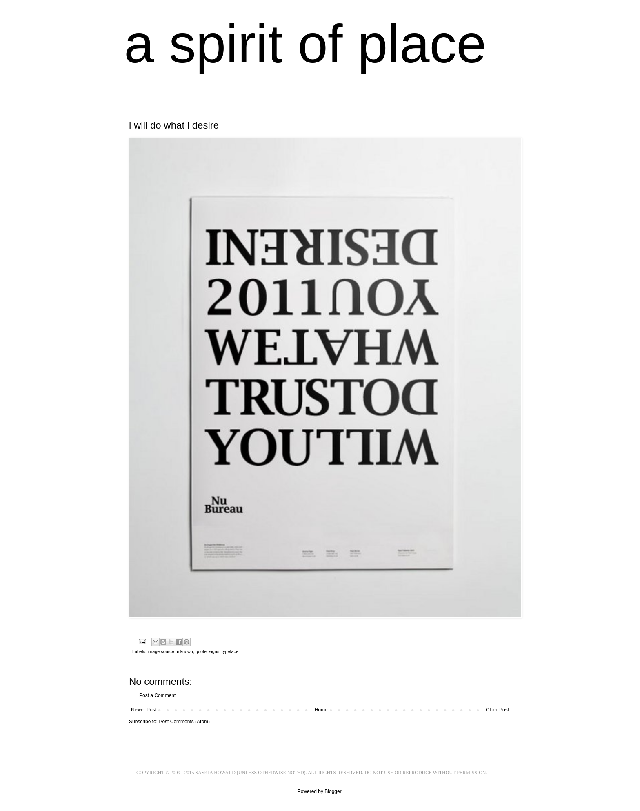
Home (321, 710)
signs (214, 651)
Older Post (497, 710)
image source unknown (170, 651)
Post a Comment (157, 695)
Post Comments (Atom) (184, 721)
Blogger (332, 791)
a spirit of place (305, 44)
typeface (230, 651)
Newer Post (143, 710)
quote (201, 651)
